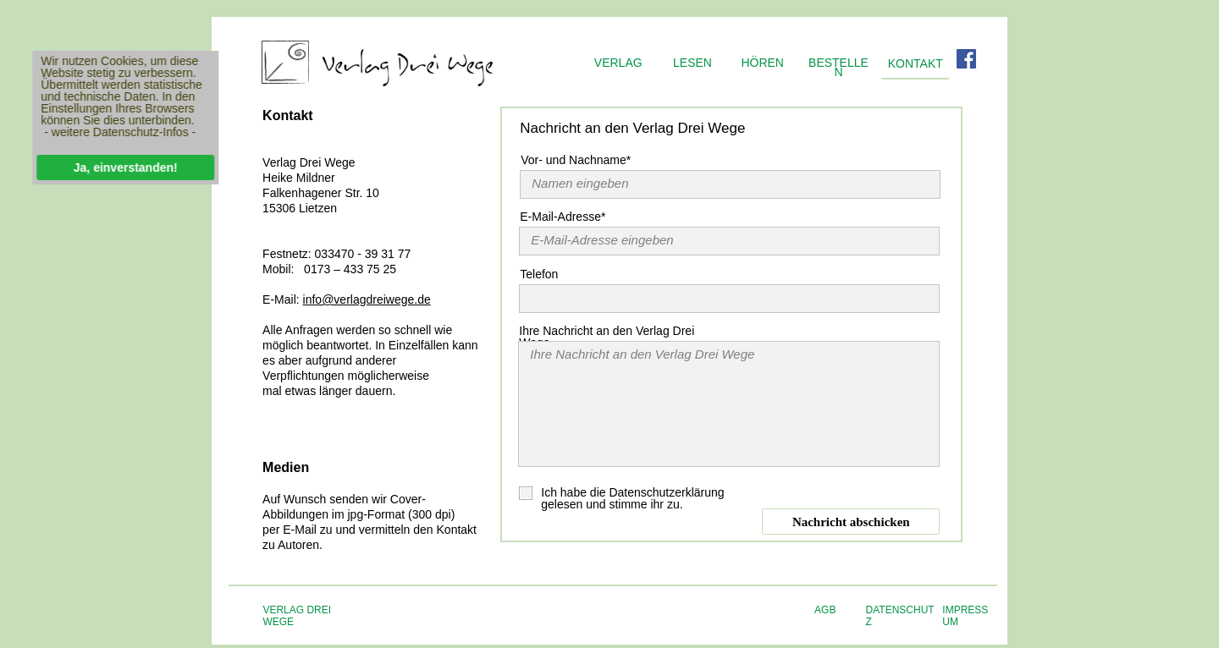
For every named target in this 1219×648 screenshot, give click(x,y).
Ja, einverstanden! (121, 167)
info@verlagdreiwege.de (367, 299)
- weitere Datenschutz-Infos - (115, 132)
